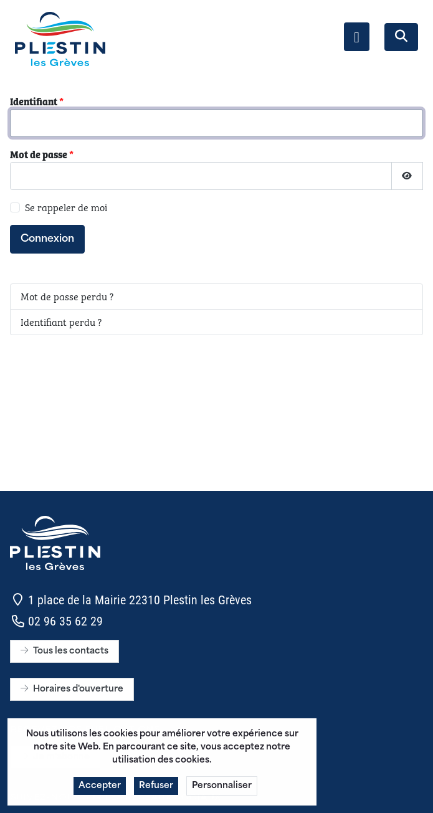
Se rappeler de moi (66, 207)
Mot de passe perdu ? (67, 296)
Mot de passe (42, 154)
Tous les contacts (64, 651)
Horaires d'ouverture (72, 689)
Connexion (47, 239)
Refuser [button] (156, 790)
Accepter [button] (100, 790)
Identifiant (37, 101)
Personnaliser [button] (222, 790)
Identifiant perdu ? (61, 321)
